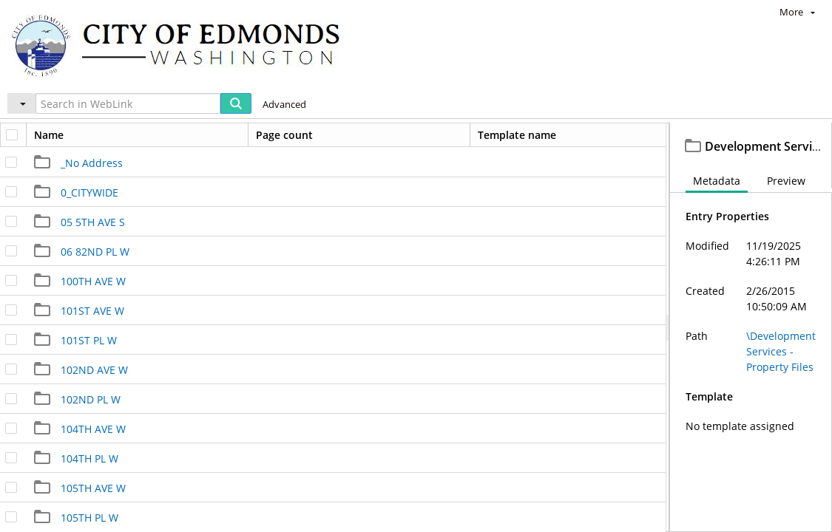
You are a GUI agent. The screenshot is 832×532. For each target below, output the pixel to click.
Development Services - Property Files (204, 137)
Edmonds (56, 137)
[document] (751, 343)
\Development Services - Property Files (781, 383)
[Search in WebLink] (127, 103)
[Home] (182, 44)
